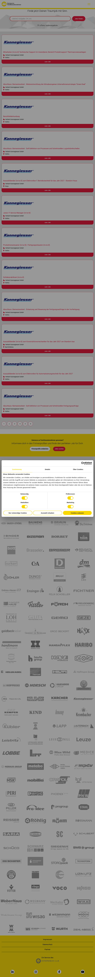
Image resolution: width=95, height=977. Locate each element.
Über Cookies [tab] (78, 469)
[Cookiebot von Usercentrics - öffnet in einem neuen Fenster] (83, 463)
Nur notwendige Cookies (18, 513)
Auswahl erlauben (47, 513)
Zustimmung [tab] (17, 469)
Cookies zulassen (77, 513)
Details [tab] (47, 469)
